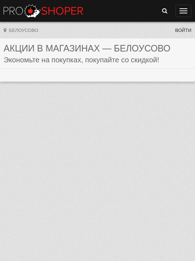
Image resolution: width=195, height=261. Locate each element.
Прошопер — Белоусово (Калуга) (43, 11)
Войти (183, 30)
